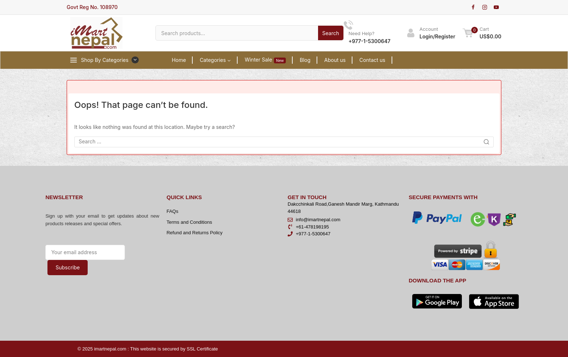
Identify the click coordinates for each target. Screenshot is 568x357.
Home (179, 60)
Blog (305, 60)
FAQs (173, 211)
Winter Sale (265, 59)
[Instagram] (485, 7)
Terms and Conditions (189, 222)
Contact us (372, 60)
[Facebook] (473, 7)
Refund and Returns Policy (195, 232)
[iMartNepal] (96, 33)
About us (335, 60)
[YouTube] (496, 7)
